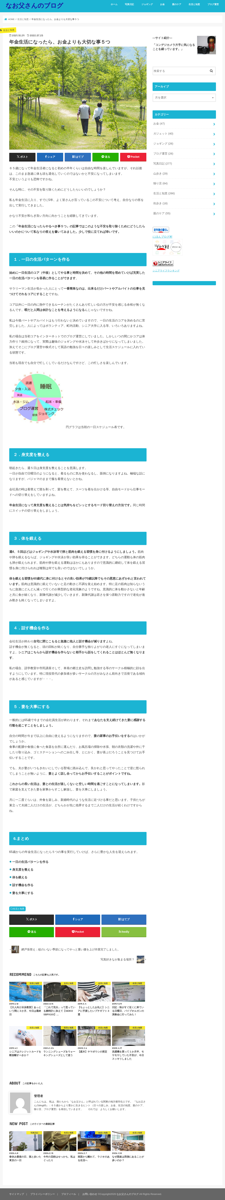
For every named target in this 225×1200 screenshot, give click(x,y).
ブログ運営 (213, 4)
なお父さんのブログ (34, 5)
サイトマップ (16, 1194)
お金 (162, 4)
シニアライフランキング (166, 270)
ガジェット (163, 133)
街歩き (160, 203)
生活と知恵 (194, 4)
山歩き (160, 173)
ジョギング (147, 4)
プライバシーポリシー (42, 1194)
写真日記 (129, 4)
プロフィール (68, 1194)
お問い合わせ (89, 1194)
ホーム (114, 4)
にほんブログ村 (162, 236)
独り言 (160, 183)
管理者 (38, 1096)
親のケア (176, 4)
